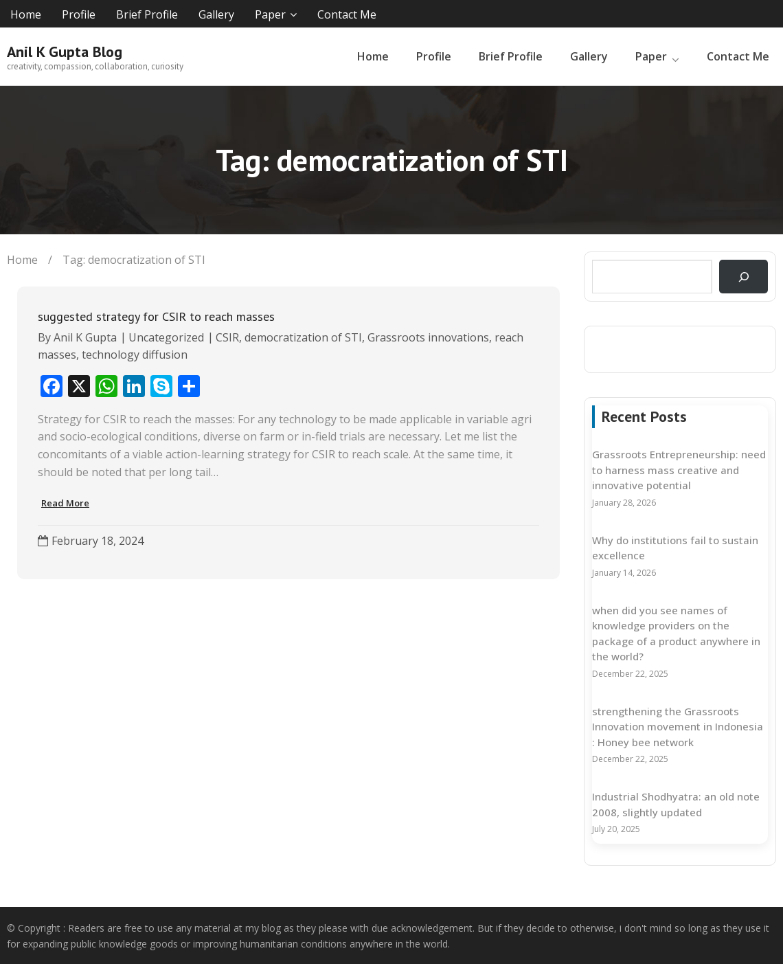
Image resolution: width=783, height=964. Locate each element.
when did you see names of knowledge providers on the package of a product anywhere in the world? (676, 633)
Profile (78, 14)
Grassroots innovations (428, 337)
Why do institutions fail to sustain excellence (675, 548)
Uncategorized (166, 337)
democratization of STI (303, 337)
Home (25, 14)
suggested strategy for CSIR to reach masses (156, 316)
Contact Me (346, 14)
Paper (270, 14)
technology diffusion (135, 354)
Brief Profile (147, 14)
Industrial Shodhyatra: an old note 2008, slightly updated (676, 804)
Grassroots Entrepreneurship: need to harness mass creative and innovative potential (679, 469)
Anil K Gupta (85, 337)
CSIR (227, 337)
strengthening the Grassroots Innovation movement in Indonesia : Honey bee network (677, 726)
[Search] (743, 276)
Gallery (216, 14)
